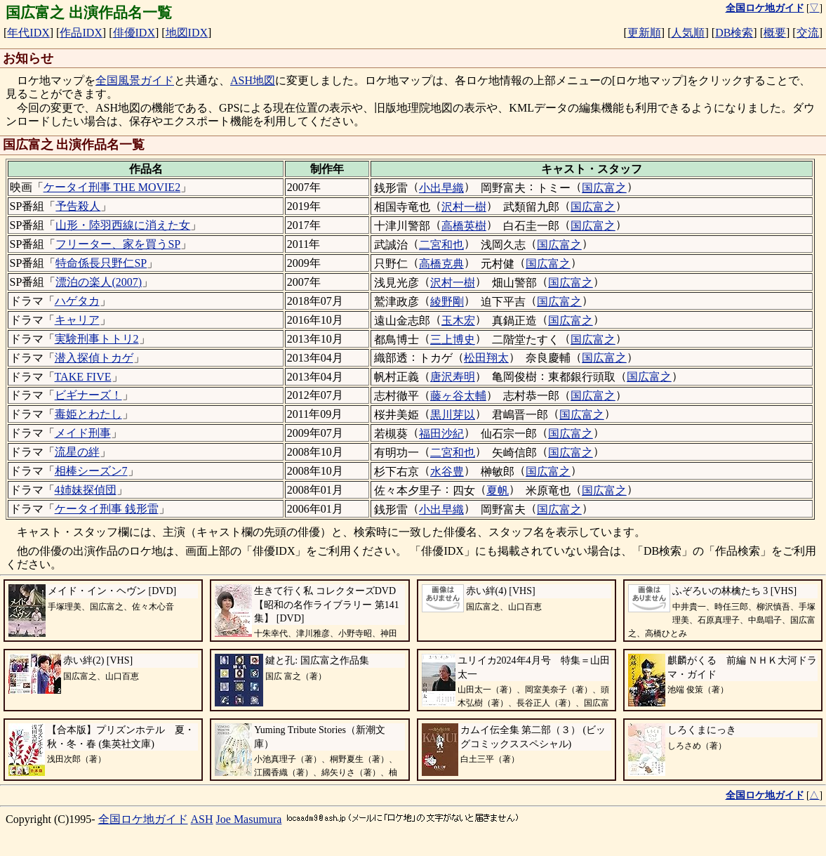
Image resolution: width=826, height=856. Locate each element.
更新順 (644, 33)
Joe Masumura (249, 819)
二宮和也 (441, 245)
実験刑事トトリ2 (97, 339)
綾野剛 (447, 302)
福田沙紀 (441, 434)
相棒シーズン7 (91, 471)
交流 (808, 33)
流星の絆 (77, 452)
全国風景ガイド (134, 80)
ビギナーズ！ (88, 395)
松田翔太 (486, 358)
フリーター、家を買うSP (117, 244)
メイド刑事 (83, 433)
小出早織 (441, 188)
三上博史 (452, 339)
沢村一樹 (463, 207)
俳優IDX (134, 33)
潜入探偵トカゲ (94, 358)
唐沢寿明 (452, 377)
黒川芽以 (452, 415)
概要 (775, 33)
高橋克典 (441, 264)
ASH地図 (252, 80)
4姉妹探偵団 (85, 490)
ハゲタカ (77, 301)
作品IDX (81, 33)
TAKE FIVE (83, 377)
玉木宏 (458, 321)
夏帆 (497, 490)
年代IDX (28, 33)
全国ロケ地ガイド (143, 819)
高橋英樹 (463, 226)
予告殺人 (77, 206)
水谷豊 (447, 472)
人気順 (688, 33)
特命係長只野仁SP (101, 263)
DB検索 (734, 33)
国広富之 (604, 188)
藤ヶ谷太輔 (458, 396)
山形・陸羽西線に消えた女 (122, 225)
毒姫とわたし (88, 414)
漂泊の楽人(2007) (98, 282)
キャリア (77, 320)
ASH (202, 819)
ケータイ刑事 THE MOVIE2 (112, 187)
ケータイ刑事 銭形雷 (107, 509)
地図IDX (187, 33)
